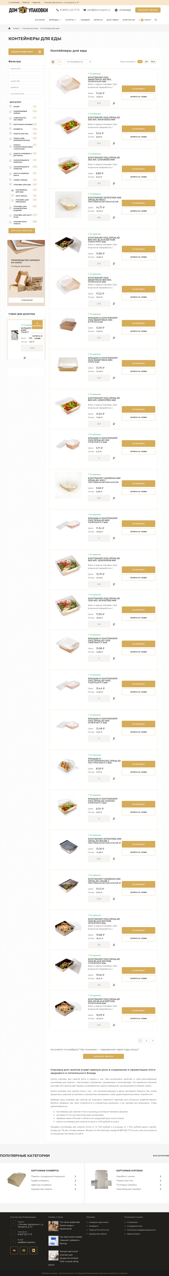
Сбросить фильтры (21, 231)
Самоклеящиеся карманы (21, 161)
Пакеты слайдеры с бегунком (22, 154)
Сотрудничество (134, 1226)
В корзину (138, 89)
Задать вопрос (133, 1234)
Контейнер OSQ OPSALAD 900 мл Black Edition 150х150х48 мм (104, 1001)
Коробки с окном (125, 1176)
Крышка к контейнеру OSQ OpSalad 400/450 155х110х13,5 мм (103, 801)
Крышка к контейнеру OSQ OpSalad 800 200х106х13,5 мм (103, 520)
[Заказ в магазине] (77, 61)
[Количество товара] (99, 103)
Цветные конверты (41, 1185)
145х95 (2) (26, 87)
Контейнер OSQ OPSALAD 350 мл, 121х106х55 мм (104, 159)
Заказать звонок (148, 10)
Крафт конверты (40, 1180)
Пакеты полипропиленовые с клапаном (23, 147)
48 (146, 61)
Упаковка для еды (22, 185)
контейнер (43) (26, 94)
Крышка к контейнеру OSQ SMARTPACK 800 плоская (103, 360)
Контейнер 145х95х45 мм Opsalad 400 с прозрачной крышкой (104, 480)
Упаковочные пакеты (20, 223)
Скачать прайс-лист (26, 51)
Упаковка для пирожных (22, 201)
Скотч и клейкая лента (21, 174)
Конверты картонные (98, 1222)
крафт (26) (26, 81)
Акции (16, 107)
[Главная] (9, 28)
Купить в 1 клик (138, 97)
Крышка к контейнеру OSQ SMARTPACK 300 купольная (103, 320)
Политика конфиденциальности (141, 1230)
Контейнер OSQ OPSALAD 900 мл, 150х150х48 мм (104, 559)
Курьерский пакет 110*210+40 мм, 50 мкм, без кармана (26, 331)
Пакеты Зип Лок (20, 134)
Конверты (18, 129)
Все (153, 61)
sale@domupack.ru (26, 1242)
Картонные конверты (45, 1170)
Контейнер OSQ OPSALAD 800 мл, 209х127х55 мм (104, 399)
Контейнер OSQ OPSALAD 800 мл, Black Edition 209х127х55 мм (104, 240)
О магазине (132, 1222)
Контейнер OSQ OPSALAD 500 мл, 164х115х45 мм (104, 119)
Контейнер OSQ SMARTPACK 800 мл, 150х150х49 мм (100, 280)
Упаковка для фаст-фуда (22, 216)
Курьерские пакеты (41, 1189)
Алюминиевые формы (20, 112)
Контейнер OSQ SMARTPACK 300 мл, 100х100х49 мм (100, 79)
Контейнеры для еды (49, 28)
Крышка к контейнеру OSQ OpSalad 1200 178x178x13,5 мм (103, 641)
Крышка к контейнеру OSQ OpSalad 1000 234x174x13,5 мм (103, 681)
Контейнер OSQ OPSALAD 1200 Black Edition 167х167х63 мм (104, 921)
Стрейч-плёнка (20, 180)
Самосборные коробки (128, 1189)
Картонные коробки (22, 124)
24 (140, 61)
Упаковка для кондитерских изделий (20, 208)
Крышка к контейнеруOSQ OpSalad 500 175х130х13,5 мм (104, 761)
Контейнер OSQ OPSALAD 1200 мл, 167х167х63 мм (104, 599)
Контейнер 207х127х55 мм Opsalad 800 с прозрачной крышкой (104, 200)
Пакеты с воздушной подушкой (48, 1176)
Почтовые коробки (126, 1185)
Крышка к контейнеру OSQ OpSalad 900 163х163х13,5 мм (103, 721)
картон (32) (26, 68)
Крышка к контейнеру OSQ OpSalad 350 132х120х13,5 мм (103, 440)
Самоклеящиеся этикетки (21, 168)
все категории (161, 1156)
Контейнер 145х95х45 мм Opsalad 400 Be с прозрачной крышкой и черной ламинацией (104, 882)
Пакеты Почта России (99, 1230)
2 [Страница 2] (146, 1041)
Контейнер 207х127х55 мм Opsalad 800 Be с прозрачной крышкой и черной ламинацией (104, 842)
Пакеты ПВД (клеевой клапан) (21, 139)
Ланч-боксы (21, 196)
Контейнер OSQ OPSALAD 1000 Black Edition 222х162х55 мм (104, 961)
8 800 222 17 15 (125, 1130)
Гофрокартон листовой (19, 119)
